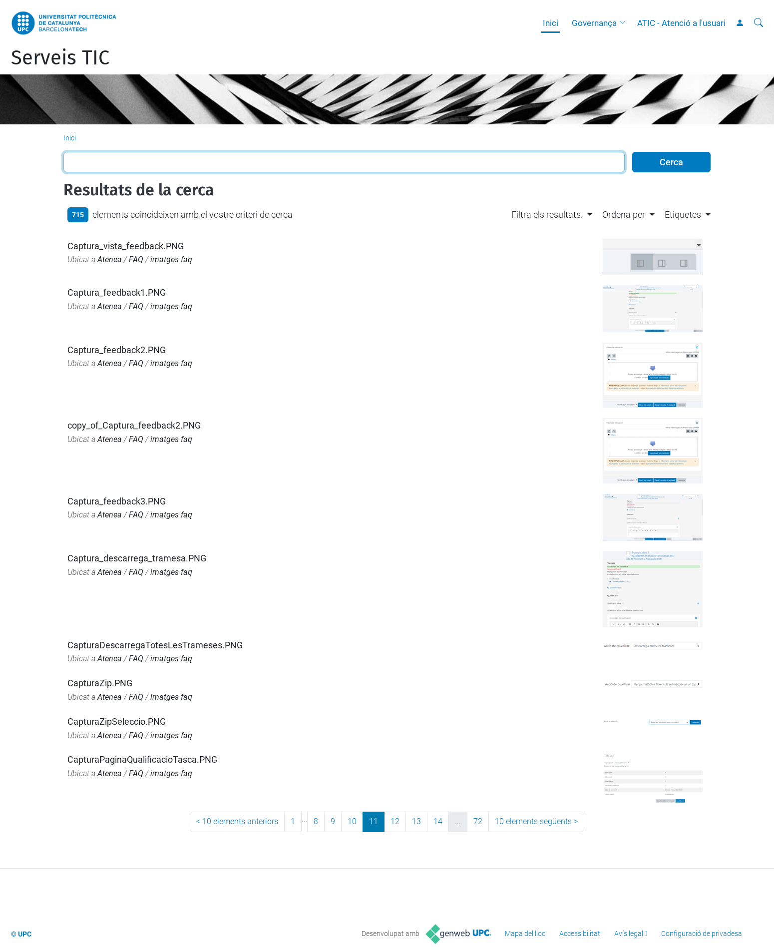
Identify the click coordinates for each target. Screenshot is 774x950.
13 (416, 821)
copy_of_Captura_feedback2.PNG (134, 425)
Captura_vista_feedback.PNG (125, 246)
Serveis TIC (60, 58)
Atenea (109, 259)
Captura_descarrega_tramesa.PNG (136, 558)
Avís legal (628, 934)
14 (437, 821)
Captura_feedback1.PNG (116, 292)
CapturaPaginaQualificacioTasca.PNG (142, 759)
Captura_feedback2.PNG (116, 350)
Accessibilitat (579, 934)
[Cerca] (758, 22)
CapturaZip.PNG (99, 683)
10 (352, 821)
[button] (625, 23)
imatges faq (171, 259)
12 (394, 821)
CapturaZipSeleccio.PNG (116, 721)
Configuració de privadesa (701, 934)
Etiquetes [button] (683, 214)
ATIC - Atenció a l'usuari (681, 23)
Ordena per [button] (623, 214)
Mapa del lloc (525, 934)
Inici (550, 23)
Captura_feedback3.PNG (116, 501)
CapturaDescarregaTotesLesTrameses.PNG (155, 645)
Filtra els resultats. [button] (547, 214)
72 (477, 821)
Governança (594, 23)
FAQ (136, 259)
